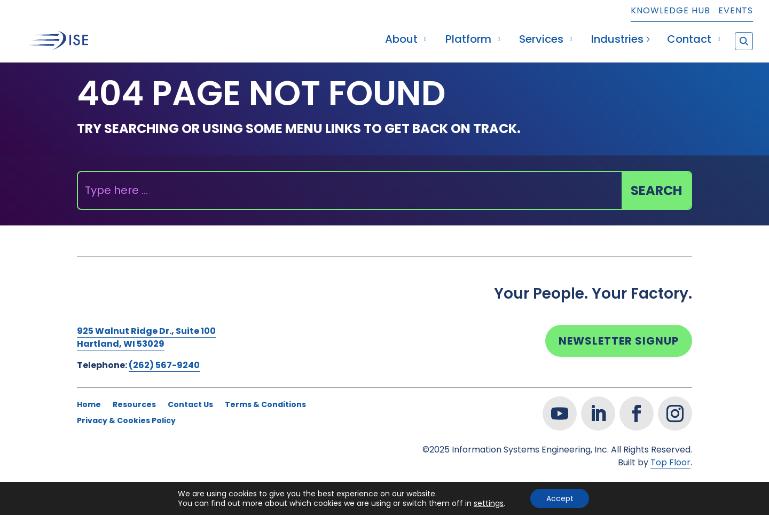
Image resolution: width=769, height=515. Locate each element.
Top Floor (670, 462)
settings (488, 503)
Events (735, 11)
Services (541, 40)
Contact (689, 40)
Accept (560, 498)
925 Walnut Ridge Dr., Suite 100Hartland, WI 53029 (146, 337)
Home (89, 405)
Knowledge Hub (670, 11)
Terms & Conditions (265, 405)
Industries (617, 40)
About (401, 40)
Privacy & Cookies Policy (126, 421)
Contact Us (190, 405)
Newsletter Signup (619, 340)
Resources (134, 405)
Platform (468, 40)
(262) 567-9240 (164, 365)
